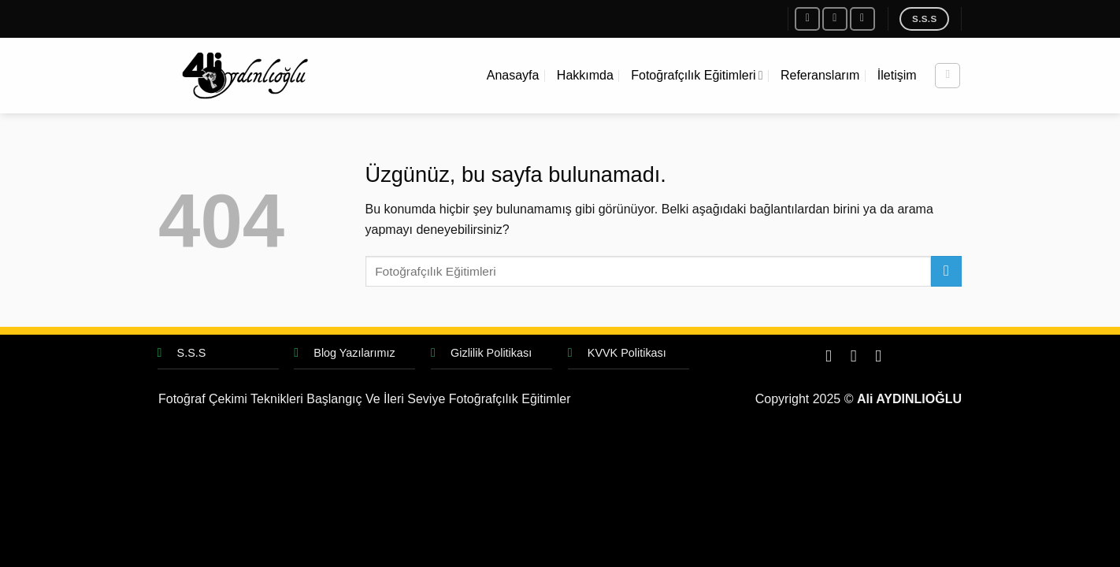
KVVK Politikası (627, 352)
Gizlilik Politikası (491, 352)
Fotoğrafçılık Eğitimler (510, 399)
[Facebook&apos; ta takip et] (807, 18)
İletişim (897, 75)
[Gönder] (946, 271)
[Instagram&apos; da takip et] (834, 18)
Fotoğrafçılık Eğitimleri (696, 75)
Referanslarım (820, 75)
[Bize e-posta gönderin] (862, 18)
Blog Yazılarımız (354, 352)
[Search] (947, 75)
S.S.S (191, 352)
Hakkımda (585, 75)
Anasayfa (513, 75)
